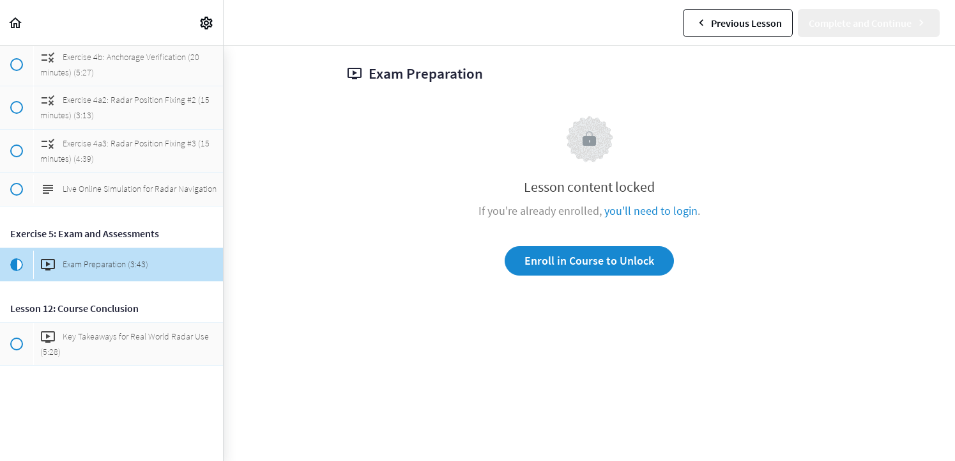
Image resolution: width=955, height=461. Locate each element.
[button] (16, 22)
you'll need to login (651, 210)
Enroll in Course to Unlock (589, 260)
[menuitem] (207, 22)
